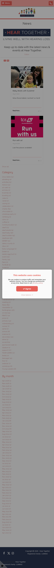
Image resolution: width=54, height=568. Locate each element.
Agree (27, 288)
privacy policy (38, 283)
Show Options (27, 295)
